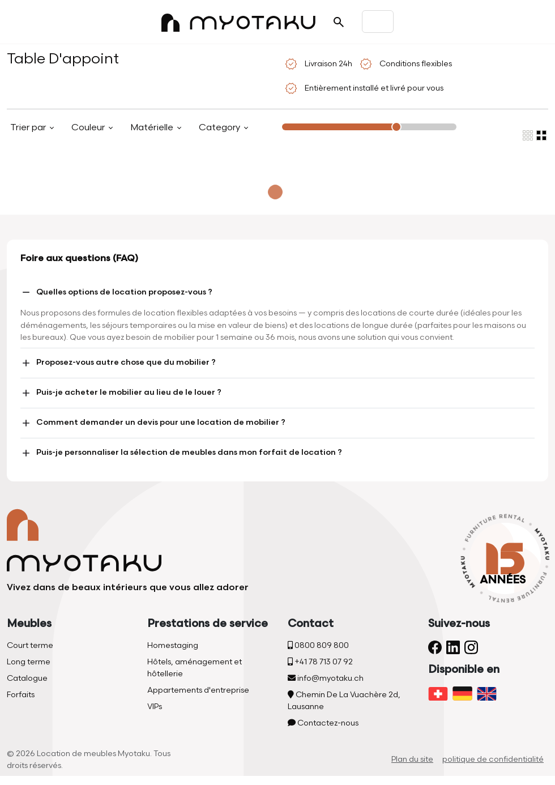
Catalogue (27, 678)
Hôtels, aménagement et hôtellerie (194, 668)
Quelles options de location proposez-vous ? (116, 292)
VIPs (154, 706)
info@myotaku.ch (326, 678)
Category (220, 127)
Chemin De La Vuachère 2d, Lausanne (344, 700)
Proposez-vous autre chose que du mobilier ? (118, 363)
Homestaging (172, 645)
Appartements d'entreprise (198, 690)
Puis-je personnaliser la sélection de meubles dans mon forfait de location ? (181, 453)
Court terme (30, 645)
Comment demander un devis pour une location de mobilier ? (152, 423)
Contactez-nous (323, 723)
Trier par (29, 127)
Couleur (89, 127)
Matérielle (153, 127)
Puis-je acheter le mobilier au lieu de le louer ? (120, 393)
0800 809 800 (318, 645)
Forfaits (21, 694)
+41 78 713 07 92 (320, 662)
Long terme (28, 662)
